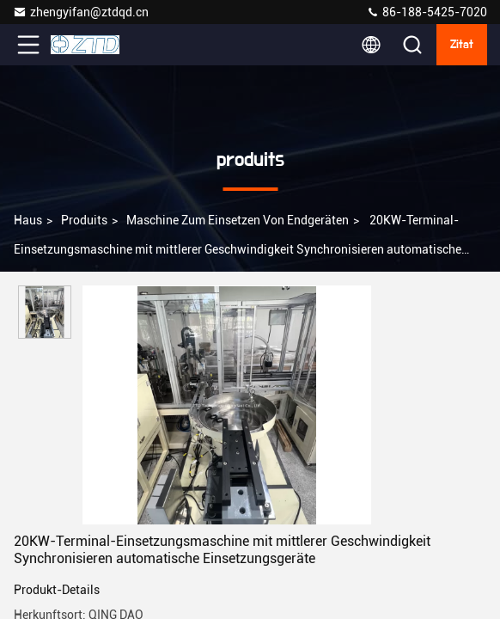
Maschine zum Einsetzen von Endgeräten (237, 220)
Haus (28, 220)
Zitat (461, 45)
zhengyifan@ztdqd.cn (81, 12)
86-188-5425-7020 (426, 12)
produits (84, 220)
